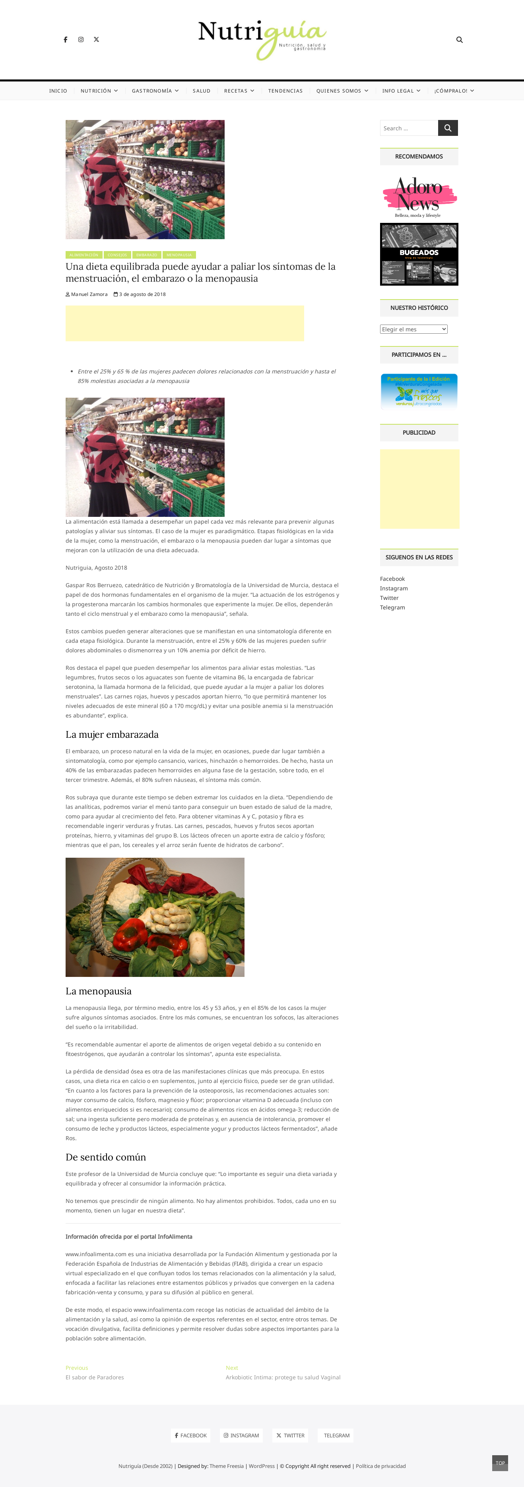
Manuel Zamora (87, 294)
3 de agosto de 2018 (140, 294)
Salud (202, 90)
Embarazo (146, 254)
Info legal (398, 90)
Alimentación (84, 254)
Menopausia (179, 254)
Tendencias (285, 90)
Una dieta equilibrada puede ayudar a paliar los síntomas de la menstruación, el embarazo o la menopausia (201, 272)
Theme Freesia (227, 1466)
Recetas (235, 90)
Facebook (392, 578)
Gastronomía (152, 90)
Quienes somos (339, 90)
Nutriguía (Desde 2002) (145, 1466)
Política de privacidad (381, 1466)
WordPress (262, 1466)
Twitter (389, 597)
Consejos (117, 254)
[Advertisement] (185, 323)
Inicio (58, 90)
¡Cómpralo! (451, 90)
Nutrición (96, 90)
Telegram (392, 607)
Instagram (394, 588)
